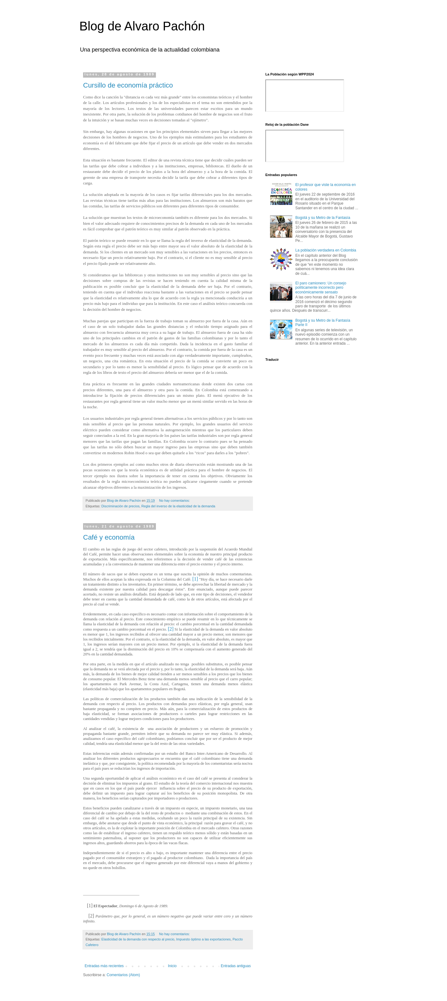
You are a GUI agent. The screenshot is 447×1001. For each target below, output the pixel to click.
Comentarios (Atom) (123, 975)
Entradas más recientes (104, 966)
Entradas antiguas (236, 966)
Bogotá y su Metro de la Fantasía (322, 217)
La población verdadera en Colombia (325, 250)
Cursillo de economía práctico (128, 85)
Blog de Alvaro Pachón (142, 26)
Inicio (172, 966)
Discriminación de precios (120, 506)
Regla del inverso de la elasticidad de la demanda (178, 506)
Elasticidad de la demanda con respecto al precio (137, 939)
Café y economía (109, 537)
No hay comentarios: (175, 500)
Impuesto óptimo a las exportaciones (203, 939)
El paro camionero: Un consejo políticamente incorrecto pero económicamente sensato (320, 287)
